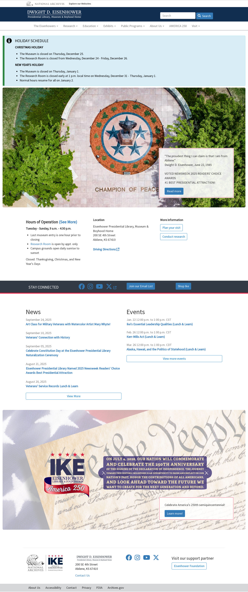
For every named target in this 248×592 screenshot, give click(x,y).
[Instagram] (90, 288)
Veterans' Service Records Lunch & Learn (52, 386)
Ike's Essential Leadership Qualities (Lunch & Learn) (160, 324)
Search (204, 16)
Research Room (40, 244)
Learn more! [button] (175, 513)
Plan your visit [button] (171, 228)
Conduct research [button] (173, 237)
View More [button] (73, 396)
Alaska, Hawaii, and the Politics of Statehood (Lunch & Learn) (166, 349)
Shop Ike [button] (183, 286)
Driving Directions (106, 249)
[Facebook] (82, 288)
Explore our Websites (80, 3)
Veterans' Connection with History (48, 337)
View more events (174, 359)
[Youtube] (99, 288)
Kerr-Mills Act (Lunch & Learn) (146, 337)
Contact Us (82, 575)
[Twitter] (111, 288)
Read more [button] (174, 191)
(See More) (68, 221)
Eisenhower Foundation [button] (189, 566)
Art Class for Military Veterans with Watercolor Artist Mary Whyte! (68, 324)
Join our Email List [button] (141, 286)
